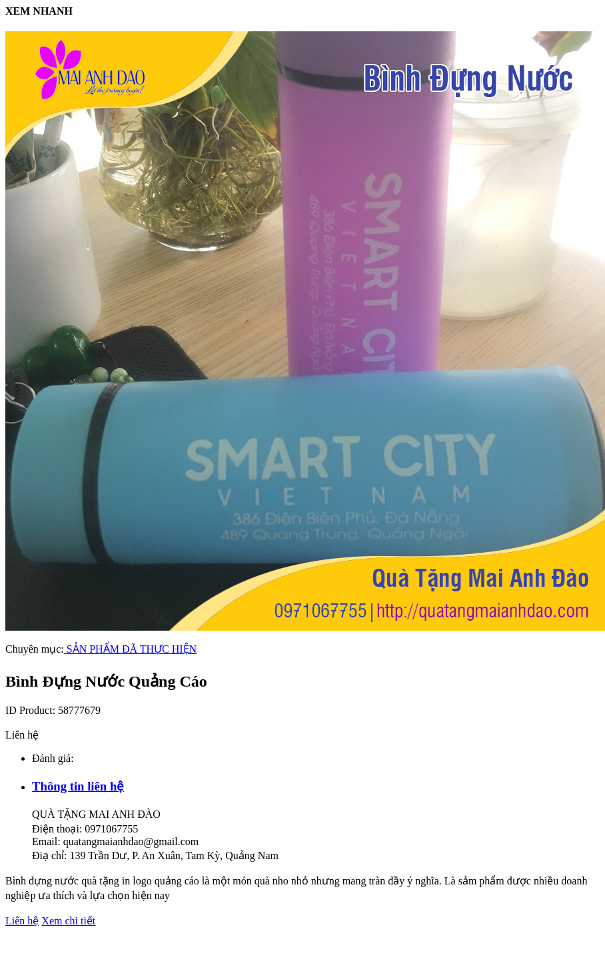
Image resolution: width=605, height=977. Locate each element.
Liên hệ (22, 920)
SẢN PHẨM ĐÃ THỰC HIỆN (130, 649)
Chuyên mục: (34, 649)
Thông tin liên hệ (78, 786)
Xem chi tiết (68, 920)
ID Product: (31, 710)
